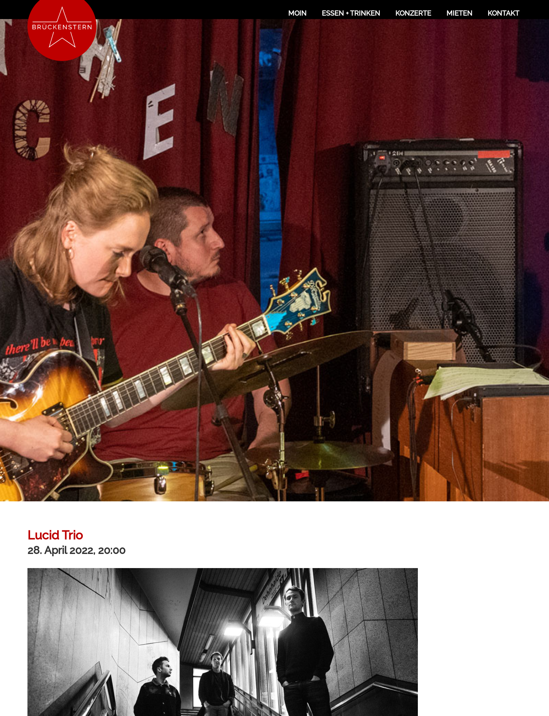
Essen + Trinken (351, 13)
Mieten (459, 13)
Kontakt (503, 13)
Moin (297, 13)
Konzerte (413, 13)
